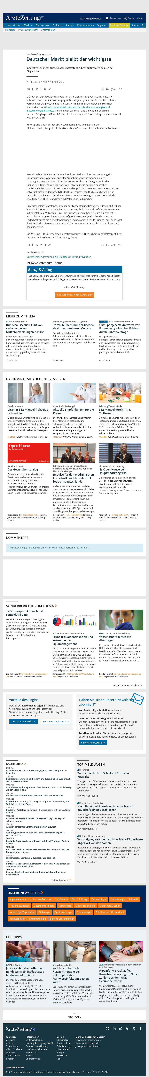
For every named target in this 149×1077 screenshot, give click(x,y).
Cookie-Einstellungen (36, 1050)
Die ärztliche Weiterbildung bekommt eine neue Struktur (34, 796)
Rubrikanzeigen (64, 1047)
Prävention (85, 257)
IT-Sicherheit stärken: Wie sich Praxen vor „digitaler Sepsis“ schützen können (35, 820)
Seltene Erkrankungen (62, 919)
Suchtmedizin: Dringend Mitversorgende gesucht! (30, 858)
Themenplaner (64, 1044)
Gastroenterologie (44, 906)
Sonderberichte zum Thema (30, 607)
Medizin (28, 26)
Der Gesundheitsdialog (23, 470)
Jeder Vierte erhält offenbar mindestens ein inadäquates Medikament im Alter (25, 972)
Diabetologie (118, 900)
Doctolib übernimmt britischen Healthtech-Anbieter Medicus (73, 327)
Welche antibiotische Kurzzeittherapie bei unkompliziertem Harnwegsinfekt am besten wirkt (71, 976)
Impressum (31, 1053)
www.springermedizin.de (88, 1041)
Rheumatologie (37, 919)
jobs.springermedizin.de (88, 1047)
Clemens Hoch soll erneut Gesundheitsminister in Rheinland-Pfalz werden (36, 874)
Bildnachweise (33, 1059)
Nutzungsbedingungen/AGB (40, 1044)
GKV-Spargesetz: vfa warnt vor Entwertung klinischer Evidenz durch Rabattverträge (119, 329)
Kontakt (29, 1056)
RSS (58, 1059)
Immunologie (50, 257)
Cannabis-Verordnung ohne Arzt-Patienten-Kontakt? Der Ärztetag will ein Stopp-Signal (38, 789)
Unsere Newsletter (24, 894)
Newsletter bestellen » (93, 743)
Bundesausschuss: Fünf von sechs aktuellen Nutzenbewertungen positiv (25, 329)
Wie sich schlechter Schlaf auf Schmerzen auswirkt (31, 827)
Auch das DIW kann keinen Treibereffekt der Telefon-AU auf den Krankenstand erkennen (38, 852)
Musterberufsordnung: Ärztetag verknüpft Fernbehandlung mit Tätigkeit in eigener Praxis (37, 804)
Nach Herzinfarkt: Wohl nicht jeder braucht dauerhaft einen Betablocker (106, 809)
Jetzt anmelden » (23, 722)
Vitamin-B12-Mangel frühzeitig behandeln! (28, 412)
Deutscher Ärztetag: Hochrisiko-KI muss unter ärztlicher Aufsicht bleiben (38, 812)
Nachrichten (14, 26)
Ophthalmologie (63, 913)
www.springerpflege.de (87, 1044)
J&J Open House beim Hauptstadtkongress (113, 472)
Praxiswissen (43, 26)
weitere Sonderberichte (128, 686)
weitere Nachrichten (62, 881)
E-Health (134, 900)
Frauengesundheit (19, 906)
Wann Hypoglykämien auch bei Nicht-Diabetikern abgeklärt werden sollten (35, 835)
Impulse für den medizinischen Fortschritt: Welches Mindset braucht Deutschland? (73, 479)
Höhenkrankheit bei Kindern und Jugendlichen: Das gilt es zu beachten (36, 773)
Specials (69, 26)
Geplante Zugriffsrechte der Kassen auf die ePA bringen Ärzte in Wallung (38, 843)
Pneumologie (84, 913)
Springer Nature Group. (68, 1073)
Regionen (102, 26)
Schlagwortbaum (34, 1041)
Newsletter (62, 1056)
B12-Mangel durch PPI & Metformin (115, 412)
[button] (139, 18)
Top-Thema (61, 900)
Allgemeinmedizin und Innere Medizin (30, 900)
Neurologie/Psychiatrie (22, 913)
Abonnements (64, 1050)
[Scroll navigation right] (142, 26)
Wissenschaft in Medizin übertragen (115, 639)
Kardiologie (64, 906)
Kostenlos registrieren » (56, 722)
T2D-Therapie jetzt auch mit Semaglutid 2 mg (24, 614)
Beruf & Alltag (79, 900)
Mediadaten (63, 1041)
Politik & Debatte (119, 26)
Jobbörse (10, 1059)
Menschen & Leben (109, 906)
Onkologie (44, 913)
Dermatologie (99, 900)
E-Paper (60, 1053)
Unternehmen (34, 257)
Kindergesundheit (85, 906)
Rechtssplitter (17, 919)
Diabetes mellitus (68, 257)
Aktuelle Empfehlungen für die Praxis (73, 412)
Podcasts (58, 26)
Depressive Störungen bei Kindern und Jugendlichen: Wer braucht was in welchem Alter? (38, 781)
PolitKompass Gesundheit (109, 913)
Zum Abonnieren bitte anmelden (74, 295)
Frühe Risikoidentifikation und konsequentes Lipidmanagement (73, 641)
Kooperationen (85, 26)
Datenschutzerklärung (37, 1047)
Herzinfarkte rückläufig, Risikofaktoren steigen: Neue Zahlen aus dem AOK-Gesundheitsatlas (38, 866)
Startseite (10, 1041)
